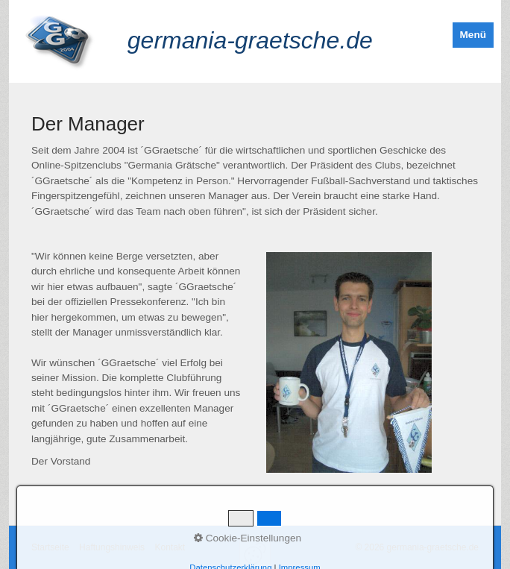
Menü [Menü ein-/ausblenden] (473, 34)
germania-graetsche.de (250, 40)
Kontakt (169, 547)
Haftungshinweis (112, 547)
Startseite (50, 547)
